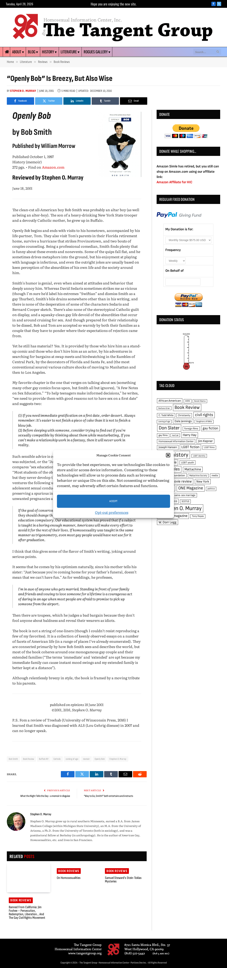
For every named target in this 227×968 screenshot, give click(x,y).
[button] (168, 455)
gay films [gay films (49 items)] (163, 435)
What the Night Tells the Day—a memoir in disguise (45, 796)
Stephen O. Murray (23, 91)
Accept (113, 501)
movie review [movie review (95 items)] (181, 481)
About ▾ (18, 52)
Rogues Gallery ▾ (97, 52)
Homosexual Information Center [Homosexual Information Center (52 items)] (176, 441)
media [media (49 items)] (215, 475)
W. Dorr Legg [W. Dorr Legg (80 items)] (167, 522)
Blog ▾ (33, 52)
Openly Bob (100, 759)
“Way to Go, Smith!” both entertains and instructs (108, 796)
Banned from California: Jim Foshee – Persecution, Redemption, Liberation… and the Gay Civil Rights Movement (27, 912)
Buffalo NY (44, 759)
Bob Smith (13, 759)
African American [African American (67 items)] (170, 401)
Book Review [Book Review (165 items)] (187, 407)
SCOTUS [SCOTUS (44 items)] (185, 501)
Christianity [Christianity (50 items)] (184, 415)
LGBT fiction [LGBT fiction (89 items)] (190, 447)
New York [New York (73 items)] (202, 482)
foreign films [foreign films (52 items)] (191, 428)
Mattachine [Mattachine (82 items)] (192, 469)
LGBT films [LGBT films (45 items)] (209, 447)
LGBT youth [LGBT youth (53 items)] (187, 462)
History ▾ (49, 52)
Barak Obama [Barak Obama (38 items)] (200, 401)
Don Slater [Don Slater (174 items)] (169, 428)
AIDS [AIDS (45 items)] (187, 401)
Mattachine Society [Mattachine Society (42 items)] (198, 475)
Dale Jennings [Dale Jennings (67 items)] (183, 421)
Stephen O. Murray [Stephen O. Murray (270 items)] (180, 508)
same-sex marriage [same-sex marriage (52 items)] (184, 495)
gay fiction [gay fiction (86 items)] (210, 428)
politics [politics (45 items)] (211, 488)
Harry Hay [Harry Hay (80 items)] (189, 435)
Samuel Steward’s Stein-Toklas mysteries (123, 879)
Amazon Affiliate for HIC (174, 182)
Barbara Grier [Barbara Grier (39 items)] (164, 408)
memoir (86, 759)
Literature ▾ (70, 52)
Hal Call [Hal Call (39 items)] (175, 435)
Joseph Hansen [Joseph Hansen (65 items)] (168, 447)
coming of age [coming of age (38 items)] (164, 421)
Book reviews (20, 900)
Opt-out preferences (111, 512)
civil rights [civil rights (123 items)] (204, 414)
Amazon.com (53, 167)
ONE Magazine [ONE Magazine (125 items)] (190, 488)
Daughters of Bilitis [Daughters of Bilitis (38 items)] (204, 421)
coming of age (72, 759)
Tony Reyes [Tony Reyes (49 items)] (198, 516)
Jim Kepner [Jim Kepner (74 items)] (205, 441)
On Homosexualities (69, 878)
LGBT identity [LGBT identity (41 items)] (199, 456)
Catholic (57, 759)
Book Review (28, 759)
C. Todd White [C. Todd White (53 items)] (166, 415)
